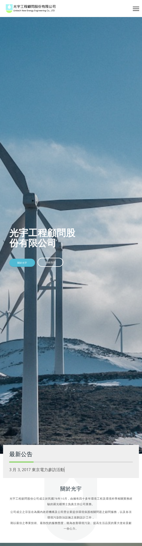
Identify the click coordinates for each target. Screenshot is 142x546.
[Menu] (134, 8)
